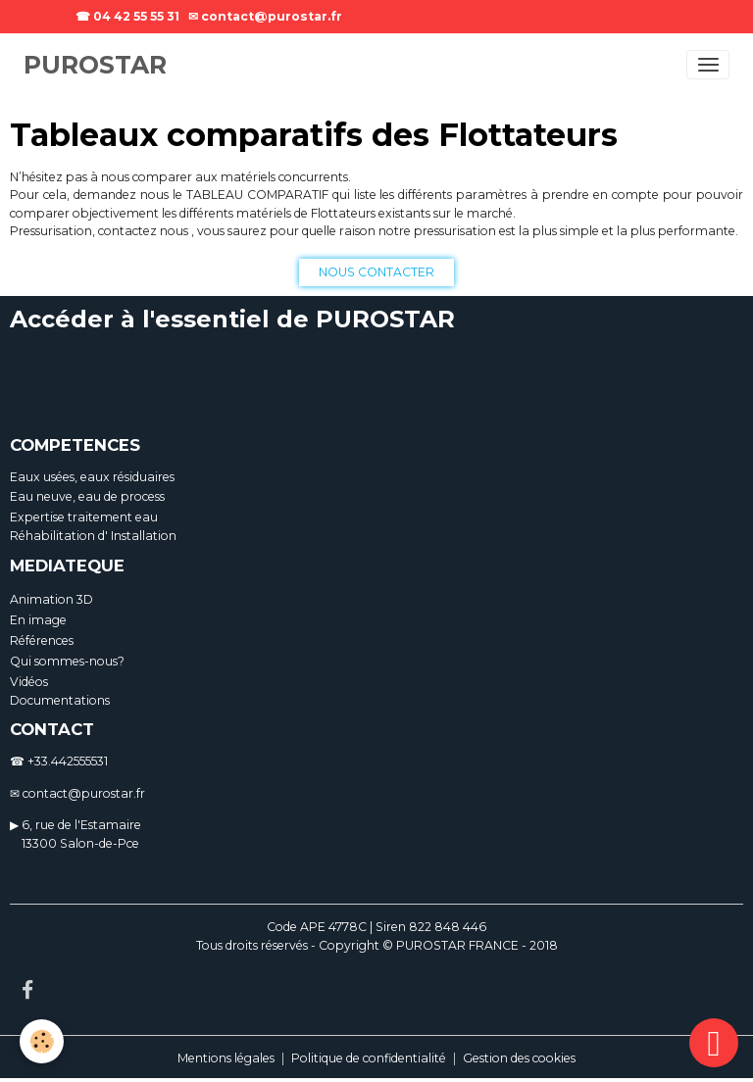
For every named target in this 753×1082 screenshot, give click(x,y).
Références (42, 640)
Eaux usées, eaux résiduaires (92, 476)
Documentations (60, 700)
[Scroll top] (713, 1042)
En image (38, 620)
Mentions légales (226, 1058)
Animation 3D (51, 599)
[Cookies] (42, 1041)
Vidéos (29, 681)
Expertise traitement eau (84, 517)
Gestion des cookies (519, 1058)
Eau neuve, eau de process (87, 496)
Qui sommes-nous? (67, 661)
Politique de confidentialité (368, 1058)
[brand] (95, 65)
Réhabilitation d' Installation (93, 535)
